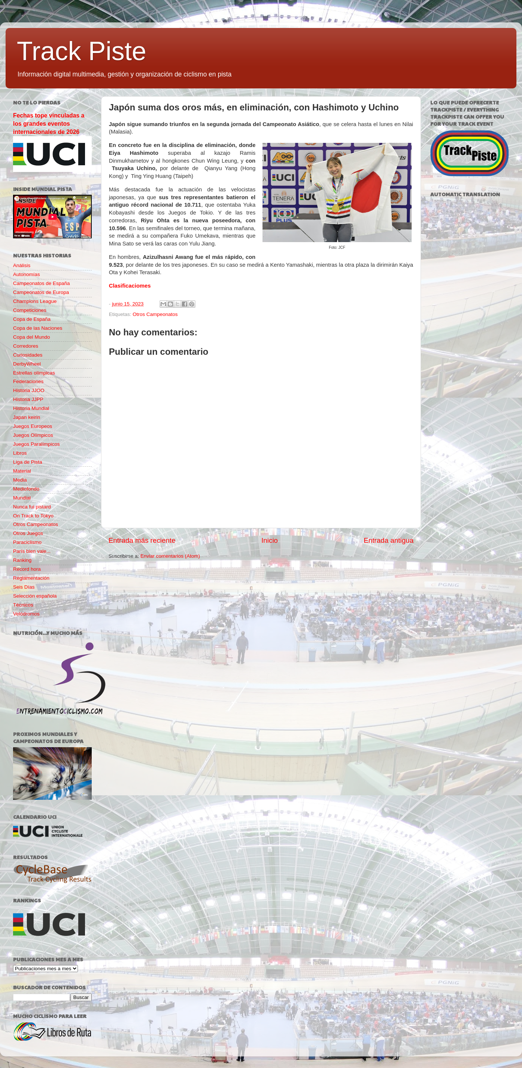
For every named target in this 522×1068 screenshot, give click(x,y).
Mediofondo (26, 489)
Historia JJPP (28, 399)
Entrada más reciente (142, 540)
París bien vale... (32, 551)
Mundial (22, 498)
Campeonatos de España (41, 283)
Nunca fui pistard (32, 507)
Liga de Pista (27, 462)
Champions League (35, 301)
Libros (20, 453)
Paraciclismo (27, 542)
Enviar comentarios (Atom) (170, 556)
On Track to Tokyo (33, 516)
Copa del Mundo (31, 337)
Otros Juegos (28, 533)
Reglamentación (31, 578)
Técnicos (23, 605)
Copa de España (32, 319)
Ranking (22, 560)
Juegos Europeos (32, 426)
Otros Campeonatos (155, 314)
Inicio (269, 540)
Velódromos (26, 614)
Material (22, 471)
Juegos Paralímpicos (36, 444)
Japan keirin (26, 417)
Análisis (22, 265)
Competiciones (29, 310)
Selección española (35, 596)
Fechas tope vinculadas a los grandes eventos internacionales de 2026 (48, 123)
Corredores (25, 346)
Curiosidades (28, 355)
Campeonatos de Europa (41, 292)
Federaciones (28, 381)
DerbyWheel (27, 364)
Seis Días (24, 587)
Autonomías (26, 274)
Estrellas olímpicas (34, 373)
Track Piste (81, 51)
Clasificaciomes (130, 286)
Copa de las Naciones (37, 328)
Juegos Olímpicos (33, 435)
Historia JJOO (28, 390)
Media (20, 480)
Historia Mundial (31, 408)
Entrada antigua (388, 540)
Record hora (27, 569)
